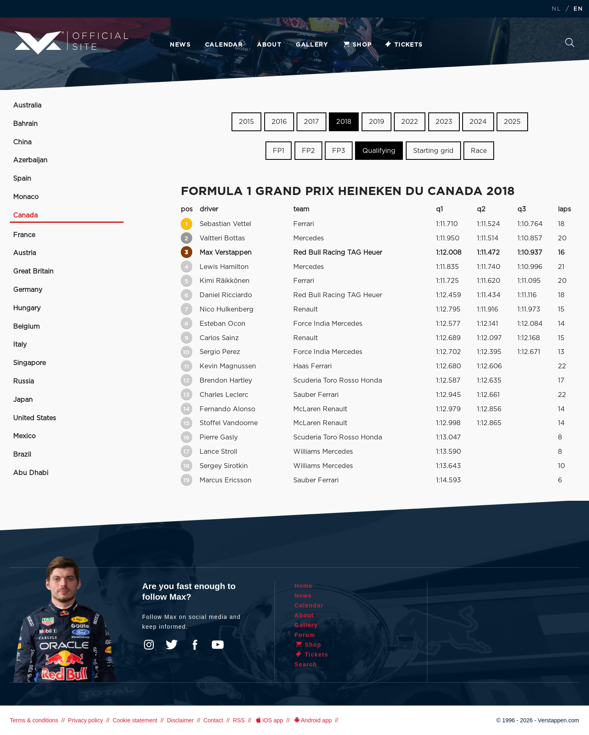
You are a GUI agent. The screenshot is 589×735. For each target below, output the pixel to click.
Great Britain (33, 271)
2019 (376, 122)
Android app (312, 720)
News (180, 45)
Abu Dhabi (30, 473)
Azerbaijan (30, 160)
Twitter (171, 644)
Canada (25, 215)
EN (578, 9)
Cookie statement (134, 720)
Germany (27, 290)
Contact (213, 720)
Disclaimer (180, 720)
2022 (409, 122)
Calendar (224, 45)
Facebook (194, 644)
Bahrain (25, 124)
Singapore (29, 363)
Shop (357, 45)
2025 (512, 122)
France (24, 235)
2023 (444, 122)
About (269, 45)
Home (303, 586)
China (22, 142)
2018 (343, 122)
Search (569, 42)
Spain (22, 178)
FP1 (278, 151)
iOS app (268, 720)
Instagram (148, 644)
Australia (27, 105)
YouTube (217, 644)
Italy (20, 344)
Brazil (22, 454)
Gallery (312, 45)
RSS (239, 720)
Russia (23, 381)
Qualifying (379, 151)
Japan (23, 400)
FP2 (308, 151)
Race (479, 151)
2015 (246, 122)
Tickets (403, 45)
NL (556, 9)
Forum (304, 635)
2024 (478, 122)
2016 (279, 122)
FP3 (338, 151)
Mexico (24, 436)
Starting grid (433, 151)
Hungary (26, 308)
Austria (24, 253)
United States (34, 418)
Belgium (26, 326)
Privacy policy (85, 720)
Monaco (25, 197)
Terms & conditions (34, 720)
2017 (311, 122)
